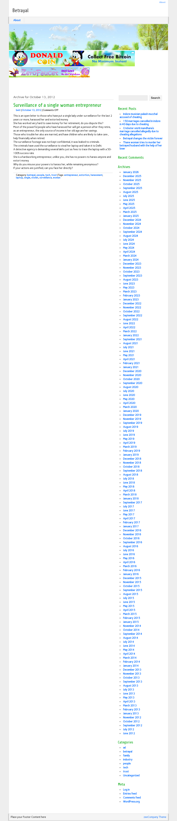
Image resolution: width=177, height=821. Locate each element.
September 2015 (132, 590)
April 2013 (129, 701)
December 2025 (132, 176)
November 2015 (132, 582)
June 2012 (129, 733)
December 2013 (132, 669)
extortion (84, 175)
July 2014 (128, 641)
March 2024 (130, 255)
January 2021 (131, 367)
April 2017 (129, 518)
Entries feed (130, 793)
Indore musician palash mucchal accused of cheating (138, 115)
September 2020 (132, 383)
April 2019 (129, 442)
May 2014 (128, 649)
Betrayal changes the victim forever (143, 138)
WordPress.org (131, 801)
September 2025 (132, 188)
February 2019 (131, 450)
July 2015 (128, 598)
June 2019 (129, 434)
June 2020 (129, 395)
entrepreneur (71, 175)
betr (18, 110)
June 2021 (129, 351)
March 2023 (130, 291)
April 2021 (129, 359)
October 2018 (131, 466)
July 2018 (128, 478)
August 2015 (130, 594)
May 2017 (128, 514)
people (40, 175)
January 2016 (131, 574)
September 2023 (132, 275)
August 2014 (130, 637)
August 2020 (130, 387)
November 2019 (132, 419)
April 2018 (129, 490)
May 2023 (128, 287)
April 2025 (129, 208)
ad (124, 747)
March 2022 (130, 331)
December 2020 (132, 371)
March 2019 (130, 446)
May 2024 (128, 247)
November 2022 (132, 307)
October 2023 (131, 271)
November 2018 (132, 462)
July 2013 (128, 689)
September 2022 (132, 315)
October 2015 (131, 586)
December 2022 (132, 303)
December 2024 (132, 220)
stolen (34, 177)
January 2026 (131, 172)
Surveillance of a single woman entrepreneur (57, 105)
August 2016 (130, 546)
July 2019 (128, 430)
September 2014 (132, 633)
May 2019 (128, 438)
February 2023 (131, 295)
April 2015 (129, 610)
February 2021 (131, 363)
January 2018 (131, 498)
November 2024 (132, 223)
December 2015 (132, 578)
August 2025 (130, 192)
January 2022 (131, 335)
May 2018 (128, 486)
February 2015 (131, 618)
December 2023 (132, 263)
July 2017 (128, 506)
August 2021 (130, 343)
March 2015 (130, 614)
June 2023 (129, 283)
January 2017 (131, 526)
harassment (96, 175)
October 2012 (131, 721)
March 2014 (130, 657)
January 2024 (131, 259)
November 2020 (132, 375)
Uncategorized (131, 775)
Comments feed (132, 797)
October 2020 (131, 379)
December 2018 (132, 458)
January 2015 (131, 622)
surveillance (45, 177)
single (27, 177)
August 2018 (130, 474)
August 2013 (130, 685)
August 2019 (130, 426)
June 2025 (129, 200)
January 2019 (131, 454)
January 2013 (131, 713)
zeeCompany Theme (155, 817)
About (162, 2)
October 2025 (131, 184)
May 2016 (128, 558)
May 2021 (128, 355)
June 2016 (129, 554)
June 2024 (129, 243)
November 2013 (132, 673)
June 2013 (129, 693)
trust (54, 175)
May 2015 (128, 606)
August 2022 (130, 319)
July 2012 (128, 729)
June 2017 (129, 510)
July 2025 (128, 196)
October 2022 (131, 311)
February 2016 (131, 570)
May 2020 (128, 399)
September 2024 (132, 231)
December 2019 (132, 415)
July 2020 (128, 391)
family (126, 755)
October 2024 (131, 227)
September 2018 (132, 470)
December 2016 (132, 530)
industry (127, 759)
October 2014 (131, 629)
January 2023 (131, 299)
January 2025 (131, 216)
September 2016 (132, 542)
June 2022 (129, 323)
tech (47, 175)
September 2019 (132, 423)
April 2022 (129, 327)
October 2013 (131, 677)
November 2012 (132, 717)
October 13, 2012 (31, 110)
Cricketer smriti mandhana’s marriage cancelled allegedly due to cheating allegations (139, 131)
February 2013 (131, 709)
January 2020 (131, 411)
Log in (126, 789)
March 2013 (130, 705)
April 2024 (129, 251)
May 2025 (128, 204)
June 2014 (129, 645)
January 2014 (131, 665)
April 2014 (129, 653)
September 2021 (132, 339)
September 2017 (132, 502)
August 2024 (130, 235)
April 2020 (129, 403)
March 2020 (130, 407)
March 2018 (130, 494)
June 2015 (129, 602)
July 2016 (128, 550)
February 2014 (131, 661)
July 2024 (128, 239)
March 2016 (130, 566)
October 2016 (131, 538)
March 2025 (130, 212)
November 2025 (132, 180)
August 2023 (130, 279)
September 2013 (132, 681)
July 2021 (128, 347)
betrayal (31, 175)
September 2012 (132, 725)
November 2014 (132, 626)
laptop (19, 177)
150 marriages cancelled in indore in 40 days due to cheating (140, 123)
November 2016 (132, 534)
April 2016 (129, 562)
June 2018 (129, 482)
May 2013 (128, 697)
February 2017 (131, 522)
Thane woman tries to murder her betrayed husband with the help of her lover (141, 145)
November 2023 (132, 267)
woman (56, 177)
